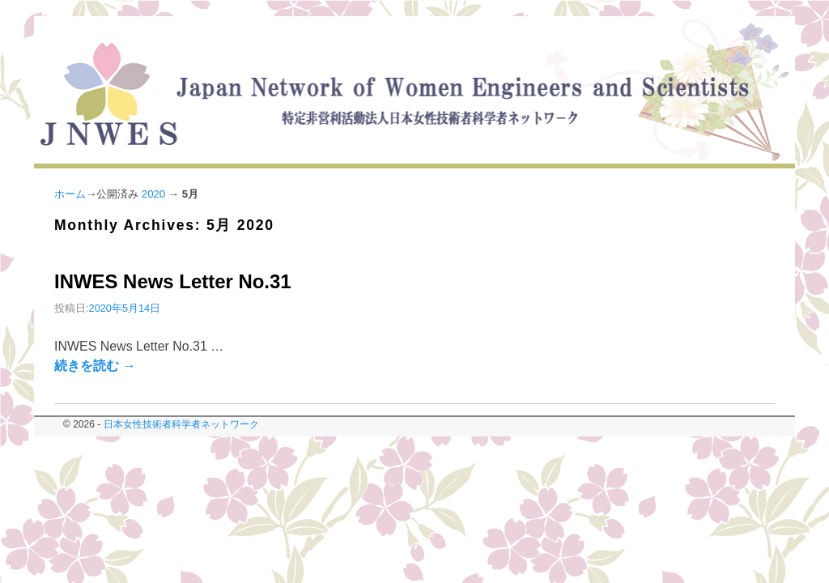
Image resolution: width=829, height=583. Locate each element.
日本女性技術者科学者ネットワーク (181, 424)
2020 (153, 194)
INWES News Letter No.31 (172, 281)
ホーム (70, 194)
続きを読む (94, 365)
